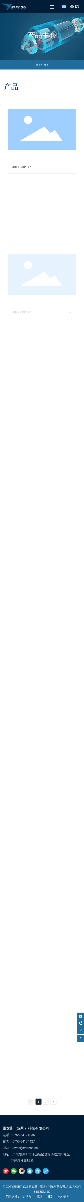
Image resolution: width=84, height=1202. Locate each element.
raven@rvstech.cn (25, 1148)
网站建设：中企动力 (18, 1196)
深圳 (39, 1196)
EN (77, 6)
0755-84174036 (23, 1135)
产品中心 (42, 35)
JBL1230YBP (21, 167)
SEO (49, 1196)
